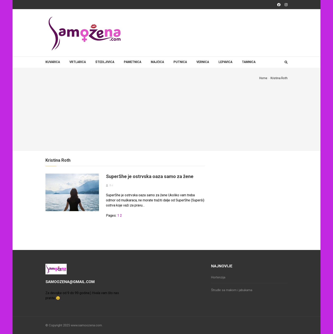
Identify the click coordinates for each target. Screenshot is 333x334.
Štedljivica (104, 62)
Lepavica (225, 62)
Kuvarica (52, 62)
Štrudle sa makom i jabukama (231, 290)
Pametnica (132, 62)
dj (111, 185)
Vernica (202, 62)
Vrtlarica (77, 62)
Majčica (157, 62)
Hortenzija (218, 277)
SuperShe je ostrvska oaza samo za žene (149, 176)
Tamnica (248, 62)
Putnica (180, 62)
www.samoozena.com (86, 325)
